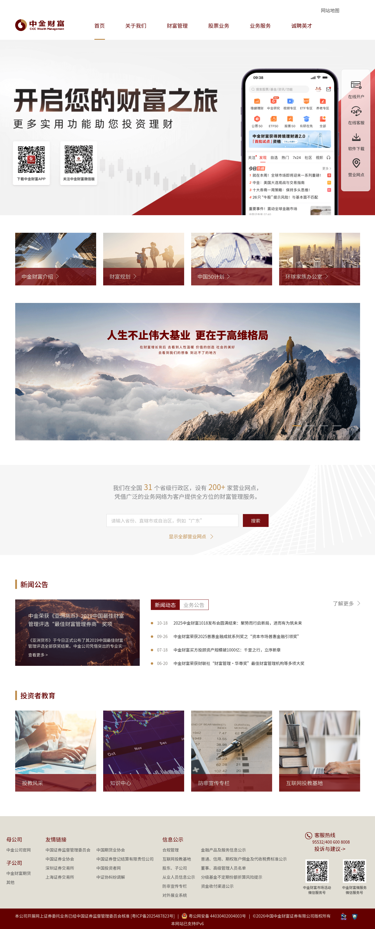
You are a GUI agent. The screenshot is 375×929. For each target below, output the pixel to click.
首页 (99, 25)
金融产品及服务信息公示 (223, 850)
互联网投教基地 (177, 859)
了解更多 (343, 603)
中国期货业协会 (110, 850)
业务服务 (260, 25)
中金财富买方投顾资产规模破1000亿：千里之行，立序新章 (219, 650)
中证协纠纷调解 (110, 877)
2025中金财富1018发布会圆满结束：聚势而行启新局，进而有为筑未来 (229, 623)
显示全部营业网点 (187, 536)
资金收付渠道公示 (217, 886)
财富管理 (177, 25)
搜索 (255, 520)
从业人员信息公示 (179, 877)
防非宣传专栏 (175, 886)
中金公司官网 (18, 850)
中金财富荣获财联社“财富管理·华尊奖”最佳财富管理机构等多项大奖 (231, 663)
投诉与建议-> (329, 848)
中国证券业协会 (60, 859)
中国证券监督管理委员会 (68, 850)
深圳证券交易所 (60, 868)
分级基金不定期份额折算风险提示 (231, 877)
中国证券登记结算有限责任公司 (125, 859)
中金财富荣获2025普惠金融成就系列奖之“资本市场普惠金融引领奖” (229, 636)
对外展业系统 (175, 895)
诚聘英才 (301, 25)
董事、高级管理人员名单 (223, 868)
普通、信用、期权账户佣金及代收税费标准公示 (244, 859)
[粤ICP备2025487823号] (153, 916)
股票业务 (218, 25)
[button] (296, 425)
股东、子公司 (175, 868)
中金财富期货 (18, 873)
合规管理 (171, 850)
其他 (10, 882)
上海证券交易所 (60, 877)
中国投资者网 (108, 868)
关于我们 (135, 25)
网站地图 (330, 10)
